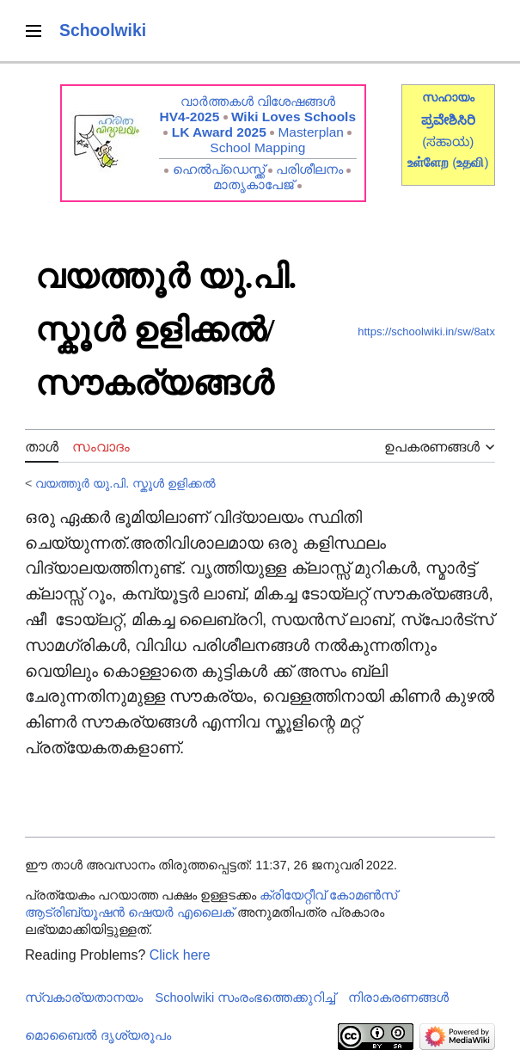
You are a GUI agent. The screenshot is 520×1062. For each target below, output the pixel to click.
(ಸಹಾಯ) (448, 141)
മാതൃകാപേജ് (253, 184)
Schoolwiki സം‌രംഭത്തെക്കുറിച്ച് (246, 997)
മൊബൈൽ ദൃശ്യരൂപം (98, 1035)
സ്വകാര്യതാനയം (84, 997)
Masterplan (311, 132)
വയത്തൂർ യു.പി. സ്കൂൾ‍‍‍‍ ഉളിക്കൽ (125, 483)
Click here (180, 955)
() (470, 162)
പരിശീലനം (309, 169)
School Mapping (257, 147)
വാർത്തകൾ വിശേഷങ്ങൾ (257, 101)
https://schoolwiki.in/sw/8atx (426, 331)
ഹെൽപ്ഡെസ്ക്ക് (219, 169)
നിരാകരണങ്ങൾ (398, 997)
